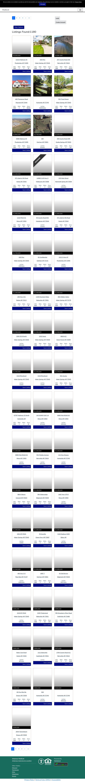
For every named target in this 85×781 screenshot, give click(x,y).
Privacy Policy (78, 2)
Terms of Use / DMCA (43, 780)
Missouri (14, 768)
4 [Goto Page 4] (22, 18)
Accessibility (56, 780)
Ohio (13, 772)
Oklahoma (15, 774)
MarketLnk (57, 761)
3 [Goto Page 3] (19, 18)
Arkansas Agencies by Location (22, 761)
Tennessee (15, 770)
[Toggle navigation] (80, 10)
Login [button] (57, 18)
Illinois (14, 776)
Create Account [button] (60, 22)
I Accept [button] (42, 4)
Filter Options (19, 27)
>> (29, 18)
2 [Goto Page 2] (16, 18)
